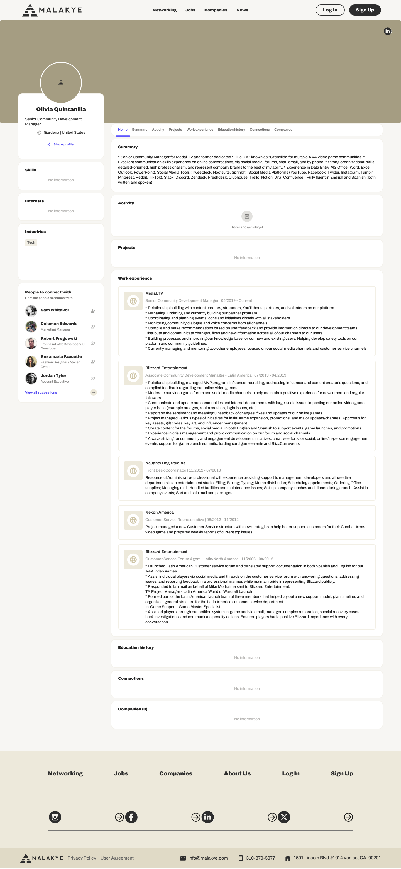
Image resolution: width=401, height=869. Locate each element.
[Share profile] (60, 144)
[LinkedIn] (242, 821)
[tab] (123, 130)
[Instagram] (76, 821)
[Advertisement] (61, 440)
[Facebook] (159, 821)
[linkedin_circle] (387, 31)
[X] (325, 821)
